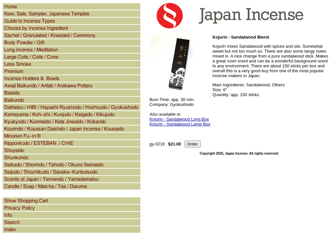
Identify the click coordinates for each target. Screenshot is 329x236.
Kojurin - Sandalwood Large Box (179, 124)
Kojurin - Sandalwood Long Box (179, 119)
